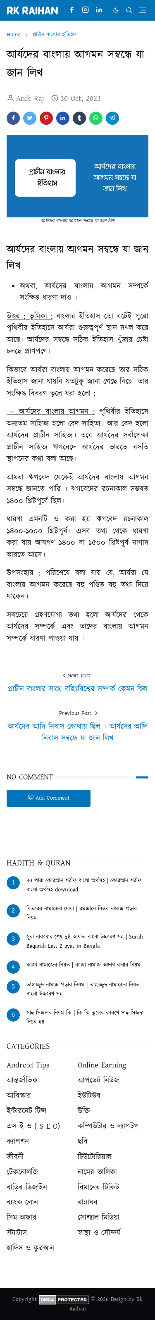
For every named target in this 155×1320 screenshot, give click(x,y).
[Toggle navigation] (142, 10)
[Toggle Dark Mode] (116, 10)
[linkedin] (99, 10)
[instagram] (85, 10)
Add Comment (48, 798)
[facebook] (72, 10)
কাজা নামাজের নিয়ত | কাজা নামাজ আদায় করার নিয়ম (83, 965)
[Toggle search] (129, 10)
